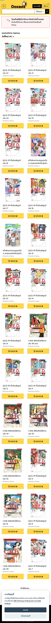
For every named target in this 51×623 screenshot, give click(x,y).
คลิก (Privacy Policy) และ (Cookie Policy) (23, 602)
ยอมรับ (25, 610)
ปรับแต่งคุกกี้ (25, 616)
